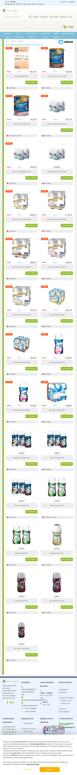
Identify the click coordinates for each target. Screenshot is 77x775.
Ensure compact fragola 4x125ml (21, 171)
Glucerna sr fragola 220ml (57, 458)
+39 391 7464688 (28, 708)
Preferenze (27, 769)
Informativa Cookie (33, 764)
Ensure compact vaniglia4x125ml (57, 171)
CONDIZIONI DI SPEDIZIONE (63, 691)
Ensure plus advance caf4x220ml (57, 219)
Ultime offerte (28, 731)
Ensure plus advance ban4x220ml (21, 219)
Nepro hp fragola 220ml (57, 505)
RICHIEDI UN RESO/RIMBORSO (64, 710)
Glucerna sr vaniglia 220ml (21, 505)
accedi (64, 2)
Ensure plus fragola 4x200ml (57, 362)
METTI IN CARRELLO (31, 82)
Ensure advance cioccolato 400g (57, 76)
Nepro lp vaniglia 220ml (57, 553)
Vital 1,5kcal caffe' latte (21, 601)
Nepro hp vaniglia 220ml (21, 553)
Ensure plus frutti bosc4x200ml (21, 410)
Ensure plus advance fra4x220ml (57, 267)
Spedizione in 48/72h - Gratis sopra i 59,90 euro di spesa (24, 4)
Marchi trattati (28, 723)
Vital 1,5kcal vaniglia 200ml (21, 648)
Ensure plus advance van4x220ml (21, 314)
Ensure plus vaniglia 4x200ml (57, 410)
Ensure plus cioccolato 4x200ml (21, 362)
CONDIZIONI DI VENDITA (66, 698)
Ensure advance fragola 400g (21, 124)
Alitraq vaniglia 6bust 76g (22, 76)
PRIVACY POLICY (66, 701)
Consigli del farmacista (28, 729)
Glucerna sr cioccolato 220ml (21, 458)
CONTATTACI (65, 703)
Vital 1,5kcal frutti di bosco (57, 601)
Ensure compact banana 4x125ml (57, 124)
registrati (72, 2)
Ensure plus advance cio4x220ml (21, 267)
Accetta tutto (50, 769)
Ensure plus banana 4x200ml (57, 314)
